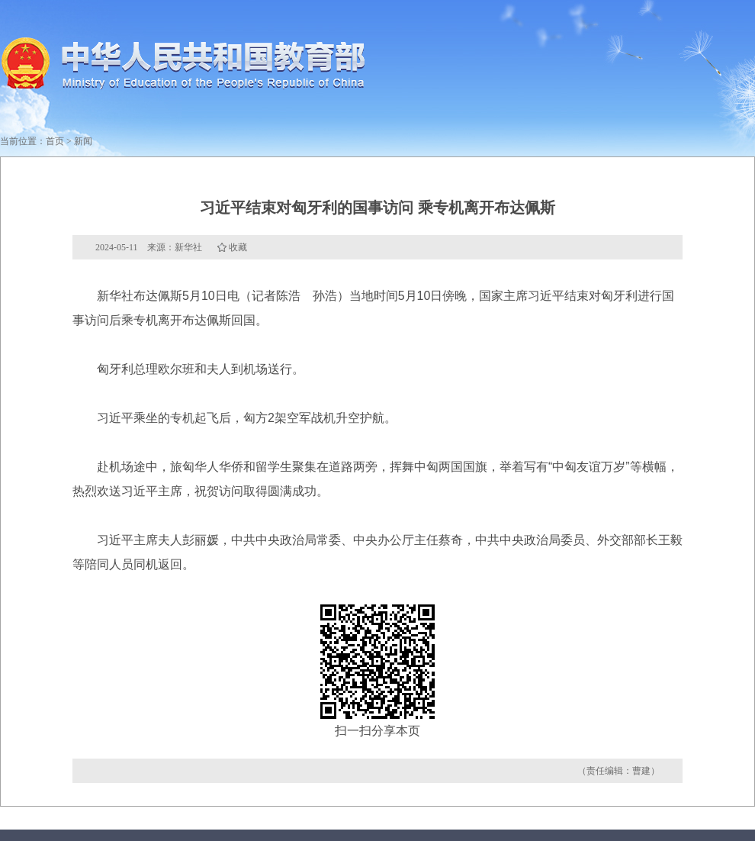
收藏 (238, 247)
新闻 (83, 141)
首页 (55, 141)
